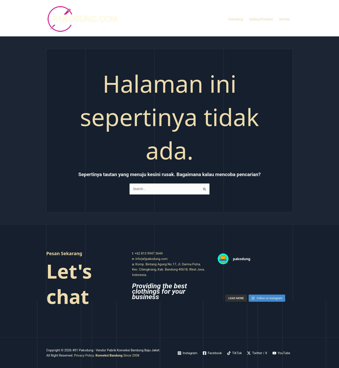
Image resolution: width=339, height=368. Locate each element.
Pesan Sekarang (64, 253)
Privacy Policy (84, 355)
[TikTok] (234, 353)
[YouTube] (281, 353)
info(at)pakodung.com (151, 259)
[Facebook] (212, 353)
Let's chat (69, 284)
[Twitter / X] (257, 353)
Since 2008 (117, 355)
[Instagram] (187, 353)
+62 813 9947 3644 (149, 253)
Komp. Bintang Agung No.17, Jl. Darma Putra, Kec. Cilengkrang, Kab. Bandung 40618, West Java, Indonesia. (168, 269)
